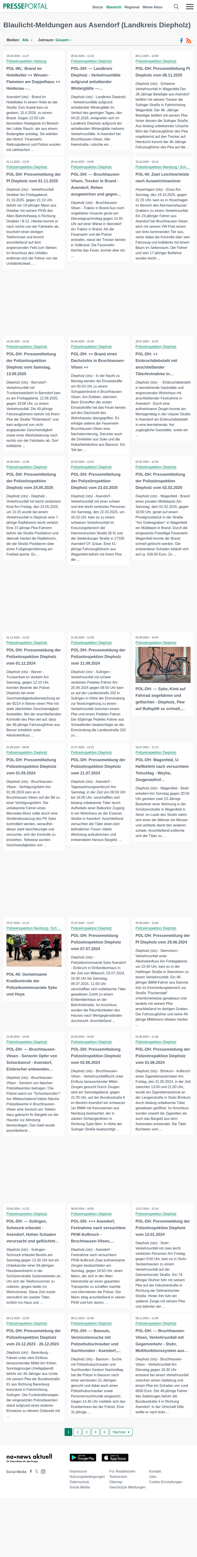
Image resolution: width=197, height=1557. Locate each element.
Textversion (118, 1481)
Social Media (80, 1492)
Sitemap (115, 1487)
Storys (97, 7)
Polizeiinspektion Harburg (26, 61)
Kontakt (155, 1476)
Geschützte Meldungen (127, 1492)
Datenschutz (79, 1487)
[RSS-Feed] (188, 41)
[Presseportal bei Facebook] (29, 1477)
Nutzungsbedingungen (87, 1481)
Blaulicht (113, 7)
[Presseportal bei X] (35, 1477)
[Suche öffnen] (176, 7)
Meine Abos (152, 7)
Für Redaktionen (122, 1476)
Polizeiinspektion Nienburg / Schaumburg (39, 929)
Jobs (152, 1481)
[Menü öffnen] (190, 7)
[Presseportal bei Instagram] (41, 1476)
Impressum (78, 1476)
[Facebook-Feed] (181, 41)
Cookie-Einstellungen (165, 1487)
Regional (132, 7)
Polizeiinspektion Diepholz (91, 61)
